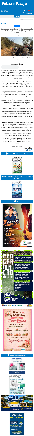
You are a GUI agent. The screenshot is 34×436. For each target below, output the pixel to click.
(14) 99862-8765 (4, 11)
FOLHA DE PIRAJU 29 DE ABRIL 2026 (17, 153)
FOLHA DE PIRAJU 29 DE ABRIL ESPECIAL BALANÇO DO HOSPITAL (17, 177)
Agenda (17, 201)
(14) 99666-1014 (4, 10)
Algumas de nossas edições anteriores (17, 355)
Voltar (17, 26)
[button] (28, 13)
